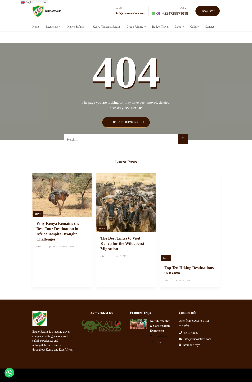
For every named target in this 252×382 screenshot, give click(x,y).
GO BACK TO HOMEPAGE (124, 122)
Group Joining (134, 26)
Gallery (194, 26)
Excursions (52, 26)
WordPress (121, 374)
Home (36, 26)
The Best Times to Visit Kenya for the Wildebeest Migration (122, 243)
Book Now (208, 11)
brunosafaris (53, 11)
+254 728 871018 (194, 332)
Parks (178, 26)
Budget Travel (160, 26)
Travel (38, 213)
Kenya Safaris (76, 26)
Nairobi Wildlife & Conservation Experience (160, 325)
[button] (6, 373)
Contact (209, 26)
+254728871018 (175, 13)
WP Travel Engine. (93, 374)
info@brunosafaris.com (130, 13)
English (27, 2)
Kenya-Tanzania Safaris (106, 26)
